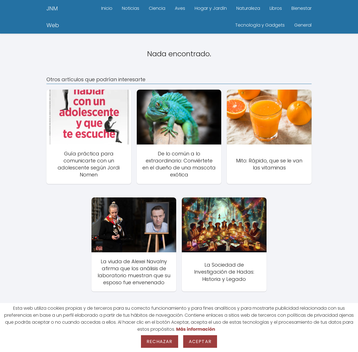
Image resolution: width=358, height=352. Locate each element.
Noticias (130, 8)
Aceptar (200, 341)
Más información (195, 329)
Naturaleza (248, 8)
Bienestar (301, 8)
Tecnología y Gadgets (260, 25)
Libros (276, 8)
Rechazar (160, 341)
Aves (180, 8)
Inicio (106, 8)
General (303, 25)
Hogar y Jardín (211, 8)
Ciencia (157, 8)
